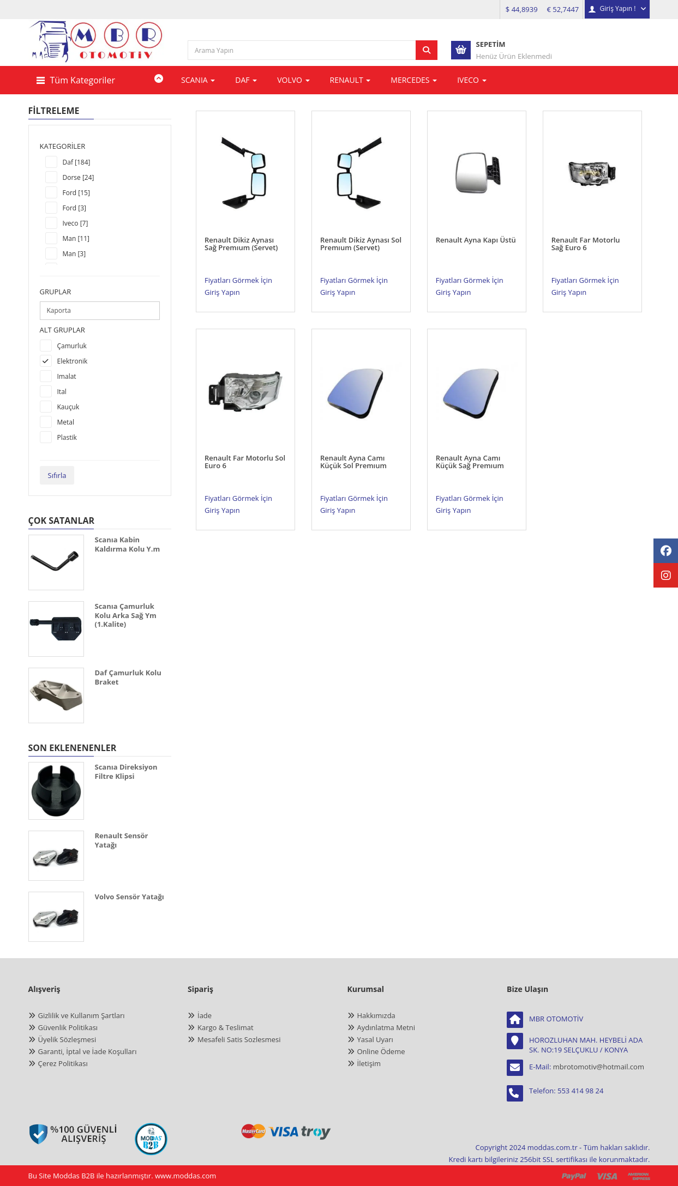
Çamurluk (72, 345)
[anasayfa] (97, 50)
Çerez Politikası (63, 1063)
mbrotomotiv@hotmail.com (598, 1067)
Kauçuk (68, 407)
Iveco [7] (75, 223)
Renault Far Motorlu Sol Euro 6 (245, 441)
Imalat (66, 376)
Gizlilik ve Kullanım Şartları (81, 1015)
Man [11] (76, 238)
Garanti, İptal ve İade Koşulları (87, 1051)
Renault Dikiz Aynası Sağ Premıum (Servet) (241, 233)
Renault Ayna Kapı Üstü (476, 229)
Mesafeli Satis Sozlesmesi (239, 1039)
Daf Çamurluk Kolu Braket (128, 677)
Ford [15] (76, 192)
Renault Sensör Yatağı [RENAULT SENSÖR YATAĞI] (121, 840)
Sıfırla (57, 475)
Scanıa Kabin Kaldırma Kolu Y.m (127, 544)
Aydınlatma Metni (386, 1027)
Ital (62, 391)
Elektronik (72, 361)
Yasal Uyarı (375, 1039)
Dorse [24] (78, 177)
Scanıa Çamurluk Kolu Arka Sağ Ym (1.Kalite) (126, 615)
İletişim (369, 1063)
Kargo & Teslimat (225, 1027)
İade (204, 1015)
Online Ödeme (381, 1051)
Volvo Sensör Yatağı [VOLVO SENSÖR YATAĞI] (129, 896)
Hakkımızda (376, 1015)
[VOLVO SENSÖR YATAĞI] (56, 916)
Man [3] (74, 253)
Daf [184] (77, 162)
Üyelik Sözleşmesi (67, 1039)
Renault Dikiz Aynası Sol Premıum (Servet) (360, 233)
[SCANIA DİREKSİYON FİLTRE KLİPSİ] (56, 791)
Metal (66, 422)
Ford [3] (75, 208)
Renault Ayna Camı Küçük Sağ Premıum (470, 441)
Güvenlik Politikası (68, 1027)
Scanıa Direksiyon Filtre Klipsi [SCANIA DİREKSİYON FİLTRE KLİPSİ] (126, 771)
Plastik (67, 437)
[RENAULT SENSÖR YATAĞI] (56, 855)
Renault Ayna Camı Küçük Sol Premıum (353, 441)
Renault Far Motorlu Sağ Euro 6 (585, 233)
